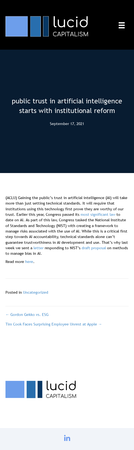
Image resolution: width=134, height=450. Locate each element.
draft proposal (94, 247)
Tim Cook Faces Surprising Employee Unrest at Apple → (53, 324)
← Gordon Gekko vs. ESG (27, 314)
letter (38, 247)
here (29, 261)
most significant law (98, 214)
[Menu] (122, 25)
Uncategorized (35, 292)
